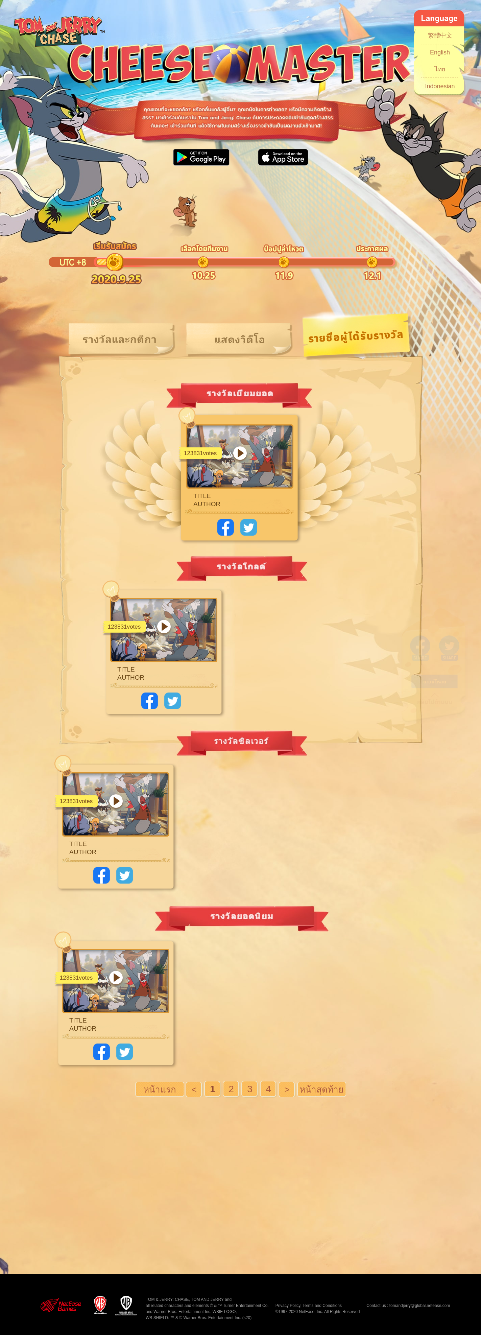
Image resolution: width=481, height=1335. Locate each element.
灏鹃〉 (321, 1089)
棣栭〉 (159, 1089)
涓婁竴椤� (194, 1089)
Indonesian (440, 86)
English (440, 52)
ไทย (440, 69)
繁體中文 (440, 35)
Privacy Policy (287, 1305)
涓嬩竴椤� (287, 1089)
